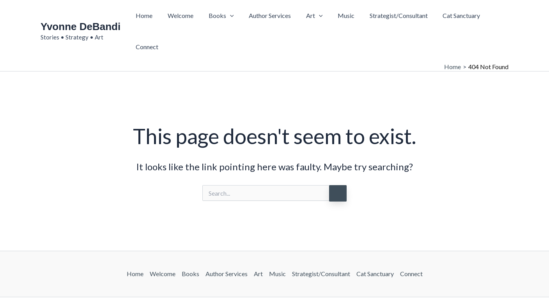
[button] (230, 16)
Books (221, 16)
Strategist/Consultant (388, 16)
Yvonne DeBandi (80, 12)
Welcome (183, 16)
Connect (491, 16)
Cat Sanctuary (448, 16)
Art (309, 16)
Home (149, 16)
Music (338, 16)
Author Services (267, 16)
